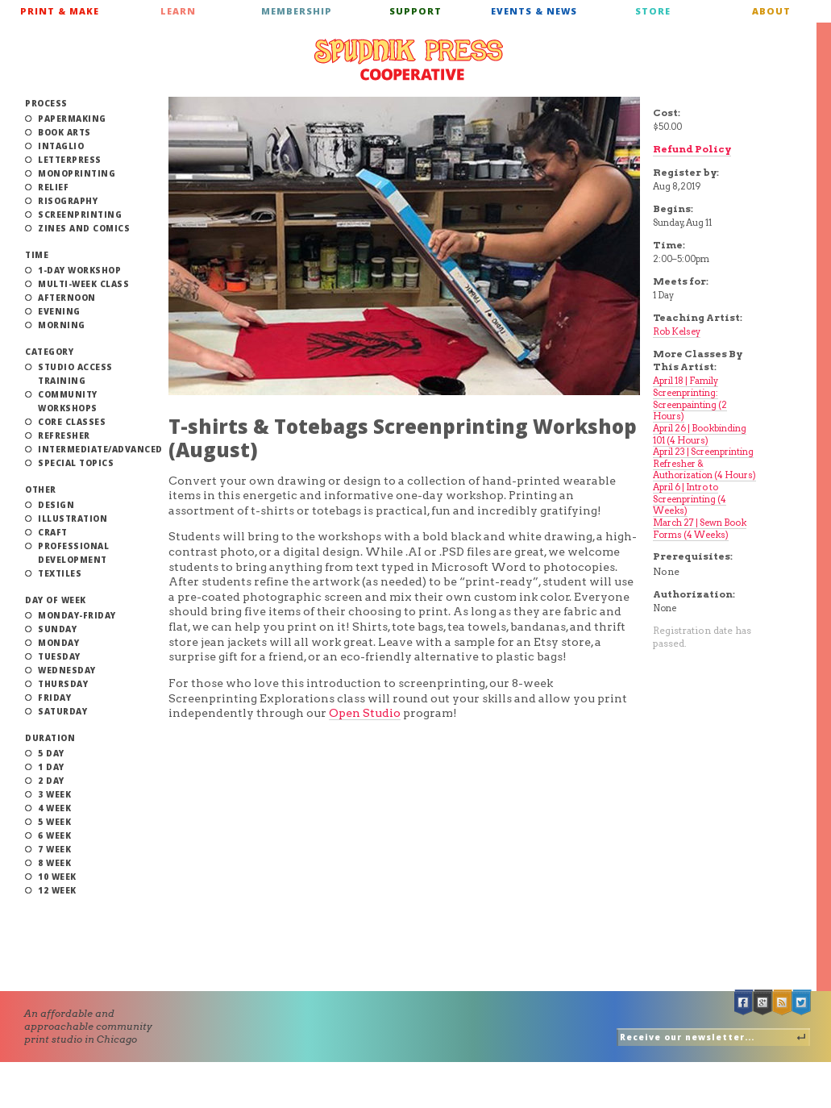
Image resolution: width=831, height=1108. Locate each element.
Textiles (59, 573)
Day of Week (55, 600)
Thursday (63, 683)
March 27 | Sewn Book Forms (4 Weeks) (699, 528)
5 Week (54, 821)
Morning (61, 325)
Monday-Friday (77, 615)
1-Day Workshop (79, 270)
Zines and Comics (84, 228)
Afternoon (67, 297)
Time (36, 254)
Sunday (57, 629)
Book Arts (64, 132)
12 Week (57, 890)
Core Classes (72, 421)
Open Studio (365, 712)
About (771, 11)
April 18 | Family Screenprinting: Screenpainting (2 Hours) (690, 398)
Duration (50, 738)
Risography (68, 200)
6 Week (54, 835)
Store (653, 11)
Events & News (534, 11)
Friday (54, 697)
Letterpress (70, 159)
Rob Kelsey (676, 331)
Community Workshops (68, 401)
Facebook (744, 1002)
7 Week (54, 849)
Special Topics (76, 463)
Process (46, 103)
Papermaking (72, 118)
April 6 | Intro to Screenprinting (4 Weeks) (689, 498)
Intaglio (61, 146)
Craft (53, 532)
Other (40, 489)
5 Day (51, 753)
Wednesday (67, 670)
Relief (53, 187)
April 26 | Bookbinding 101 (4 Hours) (699, 434)
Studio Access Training (75, 373)
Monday (58, 642)
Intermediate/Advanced (100, 449)
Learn (178, 11)
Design (56, 504)
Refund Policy (692, 149)
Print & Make (59, 11)
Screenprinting (80, 214)
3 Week (54, 794)
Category (49, 351)
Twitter (802, 1002)
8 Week (54, 862)
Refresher (64, 435)
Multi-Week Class (83, 283)
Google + (763, 1002)
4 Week (54, 808)
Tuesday (59, 656)
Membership (296, 11)
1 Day (51, 767)
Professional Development (73, 552)
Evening (59, 311)
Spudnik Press (408, 60)
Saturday (62, 711)
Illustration (72, 518)
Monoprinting (76, 173)
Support (415, 11)
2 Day (51, 780)
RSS (782, 1002)
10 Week (57, 876)
